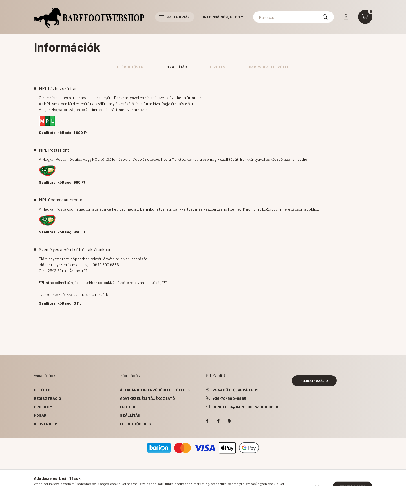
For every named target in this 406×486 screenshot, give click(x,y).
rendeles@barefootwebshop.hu (246, 406)
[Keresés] (293, 17)
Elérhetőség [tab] (130, 66)
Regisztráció (47, 398)
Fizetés (127, 406)
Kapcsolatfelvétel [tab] (269, 66)
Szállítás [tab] (177, 66)
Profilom (43, 406)
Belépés (42, 389)
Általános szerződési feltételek (155, 389)
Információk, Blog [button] (221, 16)
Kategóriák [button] (174, 16)
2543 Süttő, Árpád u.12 (236, 389)
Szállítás (130, 415)
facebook (207, 421)
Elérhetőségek (135, 423)
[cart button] (365, 17)
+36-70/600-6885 (229, 398)
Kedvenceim (46, 423)
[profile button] (346, 17)
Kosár (40, 415)
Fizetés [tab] (218, 66)
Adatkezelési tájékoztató (147, 398)
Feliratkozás (314, 381)
